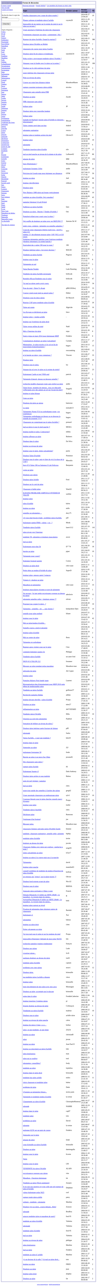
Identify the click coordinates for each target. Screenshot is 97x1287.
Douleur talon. (28, 972)
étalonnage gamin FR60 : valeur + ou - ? (37, 523)
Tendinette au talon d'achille (33, 1011)
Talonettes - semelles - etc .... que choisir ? (38, 609)
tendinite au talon (29, 1068)
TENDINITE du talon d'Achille (34, 1169)
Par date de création (8, 225)
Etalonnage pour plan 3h (32, 547)
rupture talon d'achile (30, 767)
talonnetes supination (30, 130)
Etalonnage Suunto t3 (31, 771)
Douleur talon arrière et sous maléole (36, 776)
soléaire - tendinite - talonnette (34, 1202)
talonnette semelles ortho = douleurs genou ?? (39, 599)
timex (4, 187)
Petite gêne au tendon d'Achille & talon (37, 570)
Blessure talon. (28, 824)
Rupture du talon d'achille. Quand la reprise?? (39, 39)
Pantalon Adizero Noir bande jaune (35, 681)
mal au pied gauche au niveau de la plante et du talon (42, 154)
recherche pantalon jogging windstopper (37, 944)
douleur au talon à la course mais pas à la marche (41, 858)
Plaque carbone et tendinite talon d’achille (38, 20)
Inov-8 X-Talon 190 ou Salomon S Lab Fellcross (40, 465)
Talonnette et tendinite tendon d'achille (37, 1097)
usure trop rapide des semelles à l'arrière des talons (41, 791)
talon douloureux (29, 1054)
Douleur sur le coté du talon (33, 484)
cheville (4, 128)
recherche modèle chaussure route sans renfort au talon (43, 384)
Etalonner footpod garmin (32, 561)
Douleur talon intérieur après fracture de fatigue (40, 728)
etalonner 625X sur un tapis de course (36, 1130)
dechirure (5, 139)
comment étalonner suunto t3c (34, 652)
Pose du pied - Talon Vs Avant (34, 288)
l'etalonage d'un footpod (31, 819)
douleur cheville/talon (31, 183)
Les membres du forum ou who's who (59, 6)
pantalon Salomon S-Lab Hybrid (35, 202)
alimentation (6, 78)
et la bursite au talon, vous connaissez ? (37, 355)
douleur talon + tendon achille (34, 317)
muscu (4, 94)
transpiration (6, 120)
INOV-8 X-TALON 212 (31, 661)
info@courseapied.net (54, 1284)
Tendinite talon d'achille (31, 527)
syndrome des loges (8, 122)
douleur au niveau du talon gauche (35, 1020)
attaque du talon (29, 159)
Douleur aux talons (30, 948)
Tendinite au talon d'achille (33, 690)
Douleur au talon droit (31, 566)
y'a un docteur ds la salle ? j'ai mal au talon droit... (41, 1259)
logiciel (4, 181)
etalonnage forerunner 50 (32, 752)
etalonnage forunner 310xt (32, 169)
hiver (3, 86)
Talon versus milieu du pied (33, 326)
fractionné (5, 42)
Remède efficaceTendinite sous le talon (37, 279)
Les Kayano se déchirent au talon (35, 312)
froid (3, 82)
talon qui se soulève (30, 1058)
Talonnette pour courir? (31, 556)
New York (5, 211)
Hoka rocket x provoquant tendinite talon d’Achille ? (42, 59)
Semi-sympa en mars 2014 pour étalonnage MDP (41, 336)
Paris (3, 205)
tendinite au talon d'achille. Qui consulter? (38, 197)
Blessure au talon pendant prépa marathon (38, 666)
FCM (3, 34)
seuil (3, 36)
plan (3, 72)
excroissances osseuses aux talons (35, 1173)
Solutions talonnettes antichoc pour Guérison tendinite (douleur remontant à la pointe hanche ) (43, 240)
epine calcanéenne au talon (33, 853)
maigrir (4, 102)
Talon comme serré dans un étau (34, 126)
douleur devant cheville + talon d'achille (37, 700)
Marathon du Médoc (8, 213)
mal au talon (27, 542)
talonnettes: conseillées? (32, 1063)
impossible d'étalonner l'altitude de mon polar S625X (42, 939)
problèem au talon (29, 1121)
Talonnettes (27, 862)
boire (3, 112)
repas (3, 116)
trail (3, 52)
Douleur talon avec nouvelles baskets (36, 111)
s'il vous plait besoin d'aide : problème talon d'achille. (42, 518)
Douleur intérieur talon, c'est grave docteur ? (39, 250)
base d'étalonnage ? (30, 164)
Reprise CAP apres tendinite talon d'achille (38, 303)
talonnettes (27, 920)
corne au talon (28, 470)
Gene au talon (28, 398)
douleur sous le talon (30, 259)
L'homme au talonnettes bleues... (35, 1092)
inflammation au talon (31, 709)
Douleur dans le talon (31, 441)
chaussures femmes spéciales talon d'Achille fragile (41, 829)
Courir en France (7, 10)
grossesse (5, 173)
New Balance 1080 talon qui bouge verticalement (41, 193)
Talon (25, 1159)
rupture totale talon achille (32, 1197)
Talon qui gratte (28, 307)
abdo (3, 96)
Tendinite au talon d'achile (32, 255)
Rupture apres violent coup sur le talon (37, 647)
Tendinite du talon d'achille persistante (37, 274)
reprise (4, 163)
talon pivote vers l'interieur (33, 532)
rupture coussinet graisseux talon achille (37, 87)
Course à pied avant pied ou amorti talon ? (38, 293)
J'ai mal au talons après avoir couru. (36, 283)
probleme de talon (29, 1087)
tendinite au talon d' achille (33, 1255)
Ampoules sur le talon (31, 1135)
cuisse (4, 130)
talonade (26, 1106)
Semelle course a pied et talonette (35, 628)
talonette (26, 1125)
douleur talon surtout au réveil (34, 905)
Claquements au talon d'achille (34, 1102)
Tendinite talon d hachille (32, 810)
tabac (3, 167)
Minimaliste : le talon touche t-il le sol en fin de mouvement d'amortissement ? (40, 346)
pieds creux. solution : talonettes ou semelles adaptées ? (43, 226)
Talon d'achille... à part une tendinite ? (37, 738)
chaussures (5, 191)
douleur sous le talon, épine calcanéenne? (38, 451)
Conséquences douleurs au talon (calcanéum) (39, 341)
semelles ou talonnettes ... (32, 513)
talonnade (26, 733)
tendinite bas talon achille (32, 1078)
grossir (4, 100)
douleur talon (28, 140)
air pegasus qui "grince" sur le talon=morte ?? (39, 877)
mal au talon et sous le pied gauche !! (36, 427)
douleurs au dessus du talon (33, 843)
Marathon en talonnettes (32, 585)
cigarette (4, 169)
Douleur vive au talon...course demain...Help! (39, 1207)
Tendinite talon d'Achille (32, 714)
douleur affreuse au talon (32, 437)
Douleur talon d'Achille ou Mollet (35, 44)
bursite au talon (28, 551)
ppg (3, 92)
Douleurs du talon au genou (33, 403)
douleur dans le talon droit (32, 1073)
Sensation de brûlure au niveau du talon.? (38, 724)
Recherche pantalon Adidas (33, 695)
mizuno (4, 193)
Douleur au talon (29, 97)
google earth (6, 183)
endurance (5, 40)
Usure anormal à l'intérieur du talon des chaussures (41, 30)
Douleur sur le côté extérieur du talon (36, 68)
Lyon (3, 209)
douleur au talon (29, 178)
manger (4, 110)
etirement (5, 90)
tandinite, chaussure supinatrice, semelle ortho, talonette (43, 834)
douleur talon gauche (30, 867)
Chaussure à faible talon (32, 489)
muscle (4, 134)
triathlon (4, 56)
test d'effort (5, 44)
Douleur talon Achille (31, 480)
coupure (4, 88)
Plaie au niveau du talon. (32, 78)
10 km (4, 48)
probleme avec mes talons (32, 968)
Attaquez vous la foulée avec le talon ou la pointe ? (41, 63)
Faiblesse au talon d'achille (33, 207)
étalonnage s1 (28, 915)
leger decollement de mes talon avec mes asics (40, 987)
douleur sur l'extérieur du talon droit (36, 322)
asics (3, 195)
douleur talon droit (30, 1274)
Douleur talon (28, 188)
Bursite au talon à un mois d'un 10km (36, 757)
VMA (4, 32)
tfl (2, 153)
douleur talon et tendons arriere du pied (37, 135)
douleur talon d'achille (31, 633)
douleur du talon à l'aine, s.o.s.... (34, 1025)
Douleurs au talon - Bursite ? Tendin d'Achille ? (40, 212)
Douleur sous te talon (31, 1015)
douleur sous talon (29, 805)
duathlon (4, 58)
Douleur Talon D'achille (31, 456)
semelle (4, 159)
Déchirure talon (28, 814)
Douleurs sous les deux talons (34, 298)
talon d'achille (28, 503)
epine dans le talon (30, 996)
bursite (4, 155)
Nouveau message (28, 6)
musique (4, 201)
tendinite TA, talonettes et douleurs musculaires (40, 537)
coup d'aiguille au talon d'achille (34, 1145)
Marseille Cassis (7, 219)
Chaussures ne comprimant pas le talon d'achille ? (41, 422)
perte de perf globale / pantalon (34, 781)
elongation (5, 141)
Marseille (5, 217)
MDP (3, 207)
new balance (6, 197)
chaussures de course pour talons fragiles (38, 49)
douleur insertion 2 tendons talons (35, 1001)
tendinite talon (28, 1116)
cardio (4, 98)
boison (4, 114)
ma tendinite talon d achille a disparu (36, 977)
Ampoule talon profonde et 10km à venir (38, 891)
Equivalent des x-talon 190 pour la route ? (38, 245)
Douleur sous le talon (31, 886)
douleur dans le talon (30, 743)
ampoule (4, 136)
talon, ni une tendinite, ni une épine (36, 1030)
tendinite (4, 151)
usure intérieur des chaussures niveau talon (38, 73)
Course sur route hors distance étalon (36, 82)
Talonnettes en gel (29, 264)
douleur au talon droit (31, 925)
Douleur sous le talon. (31, 365)
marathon (5, 46)
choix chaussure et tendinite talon (35, 1082)
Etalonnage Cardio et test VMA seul (36, 374)
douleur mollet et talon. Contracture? (36, 432)
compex (4, 189)
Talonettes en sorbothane (32, 642)
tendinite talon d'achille (31, 838)
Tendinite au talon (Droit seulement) (36, 1183)
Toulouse (5, 215)
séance (4, 38)
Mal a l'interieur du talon (32, 331)
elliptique (5, 108)
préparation (5, 74)
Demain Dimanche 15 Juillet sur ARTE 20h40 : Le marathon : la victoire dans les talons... (41, 896)
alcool (4, 165)
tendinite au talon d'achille (32, 1221)
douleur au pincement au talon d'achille (37, 1049)
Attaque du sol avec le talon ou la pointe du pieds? (41, 370)
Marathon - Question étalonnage (34, 1178)
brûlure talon (27, 106)
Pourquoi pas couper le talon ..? (34, 604)
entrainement (6, 68)
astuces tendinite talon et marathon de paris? (39, 1216)
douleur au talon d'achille (32, 350)
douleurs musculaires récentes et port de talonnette (41, 590)
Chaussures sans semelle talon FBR (36, 92)
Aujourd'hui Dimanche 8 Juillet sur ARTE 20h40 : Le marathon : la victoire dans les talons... (42, 901)
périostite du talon (29, 671)
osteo (3, 161)
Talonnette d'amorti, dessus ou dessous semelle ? (40, 379)
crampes (4, 149)
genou (4, 126)
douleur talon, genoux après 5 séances (37, 575)
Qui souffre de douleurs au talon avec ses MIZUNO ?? (43, 221)
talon (3, 132)
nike (3, 199)
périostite (5, 124)
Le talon (26, 408)
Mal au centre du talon (31, 637)
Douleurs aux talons (30, 475)
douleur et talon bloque (31, 393)
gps (3, 185)
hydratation (5, 118)
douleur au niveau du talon (32, 446)
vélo (3, 60)
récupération (6, 66)
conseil (4, 80)
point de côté (6, 147)
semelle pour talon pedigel (32, 614)
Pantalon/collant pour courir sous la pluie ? (38, 216)
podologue (5, 157)
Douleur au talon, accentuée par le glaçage (38, 991)
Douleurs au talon (29, 1269)
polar (3, 175)
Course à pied (6, 6)
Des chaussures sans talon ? (33, 762)
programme (5, 70)
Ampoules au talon (30, 747)
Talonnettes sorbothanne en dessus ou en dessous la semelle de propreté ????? (41, 417)
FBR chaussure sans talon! (32, 102)
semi (3, 50)
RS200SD (5, 179)
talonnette (26, 145)
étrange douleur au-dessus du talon (35, 1006)
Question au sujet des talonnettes (35, 719)
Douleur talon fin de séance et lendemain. (38, 54)
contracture (5, 143)
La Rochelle (6, 221)
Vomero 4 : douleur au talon (33, 580)
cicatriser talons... (29, 953)
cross (3, 54)
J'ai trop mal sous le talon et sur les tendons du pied (41, 934)
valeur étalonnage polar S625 (33, 1192)
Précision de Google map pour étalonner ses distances (42, 173)
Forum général (40, 6)
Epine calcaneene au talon (32, 929)
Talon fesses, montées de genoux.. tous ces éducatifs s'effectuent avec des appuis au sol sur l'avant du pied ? (43, 389)
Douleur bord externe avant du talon (36, 881)
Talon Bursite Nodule (31, 269)
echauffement (6, 64)
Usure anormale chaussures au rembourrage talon (41, 795)
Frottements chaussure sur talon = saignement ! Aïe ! (42, 35)
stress (3, 171)
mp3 (3, 203)
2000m (4, 62)
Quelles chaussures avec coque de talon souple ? (40, 15)
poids (3, 106)
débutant (4, 76)
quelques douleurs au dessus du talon (36, 958)
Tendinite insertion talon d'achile (35, 149)
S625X (4, 177)
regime (4, 104)
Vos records (5, 8)
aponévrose (5, 145)
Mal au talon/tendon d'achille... (34, 623)
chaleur (4, 84)
